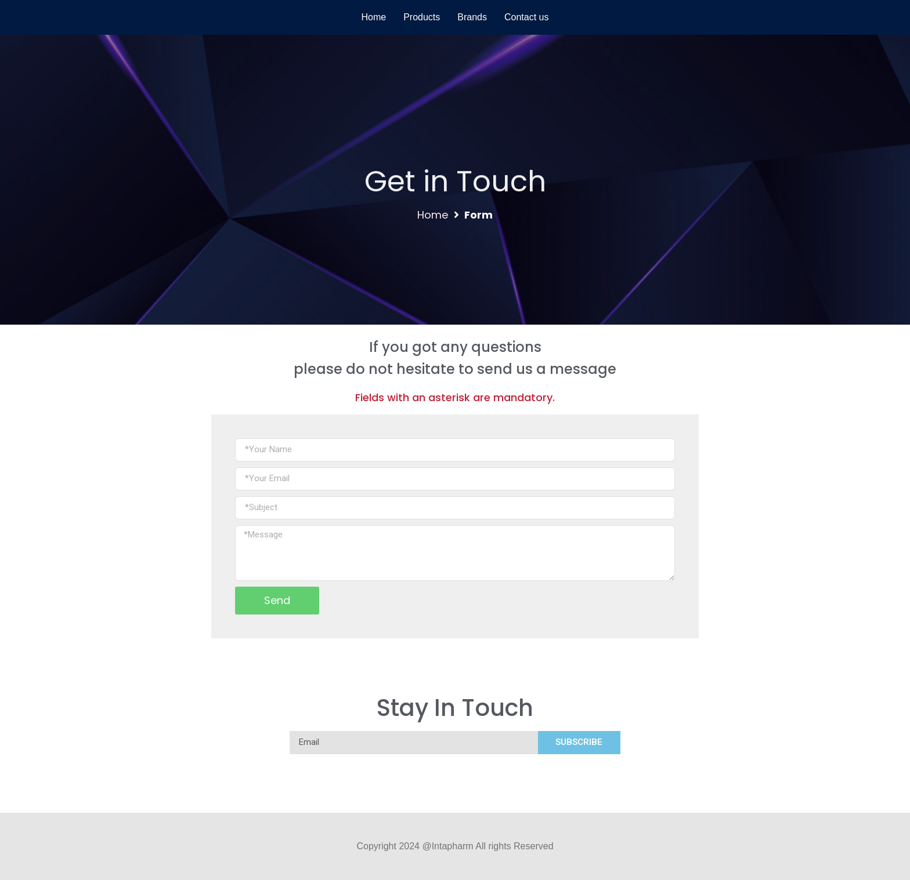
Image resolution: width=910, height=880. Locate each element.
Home (432, 215)
